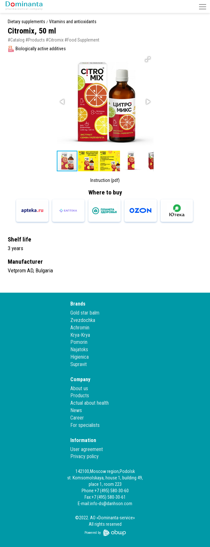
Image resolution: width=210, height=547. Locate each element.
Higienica (79, 357)
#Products (35, 39)
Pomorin (78, 342)
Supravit (78, 364)
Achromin (79, 328)
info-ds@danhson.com (111, 503)
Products (79, 395)
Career (77, 418)
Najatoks (79, 349)
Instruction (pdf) (105, 180)
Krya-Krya (80, 335)
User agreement (86, 449)
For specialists (85, 425)
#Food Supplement (82, 39)
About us (79, 388)
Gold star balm (84, 313)
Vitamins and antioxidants (72, 21)
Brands (77, 304)
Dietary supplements (26, 21)
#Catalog (16, 39)
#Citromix (55, 39)
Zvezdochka (82, 320)
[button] (202, 6)
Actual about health (89, 403)
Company (80, 379)
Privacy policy (84, 456)
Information (83, 440)
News (76, 410)
